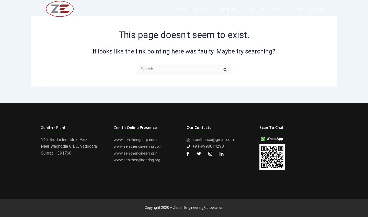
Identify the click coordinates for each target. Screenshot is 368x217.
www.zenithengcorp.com (135, 139)
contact (317, 10)
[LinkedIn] (221, 154)
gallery (255, 10)
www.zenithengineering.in (136, 153)
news (276, 10)
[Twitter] (199, 154)
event (295, 10)
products (225, 10)
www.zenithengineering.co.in (139, 146)
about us (196, 10)
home (173, 10)
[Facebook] (188, 154)
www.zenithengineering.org (138, 159)
